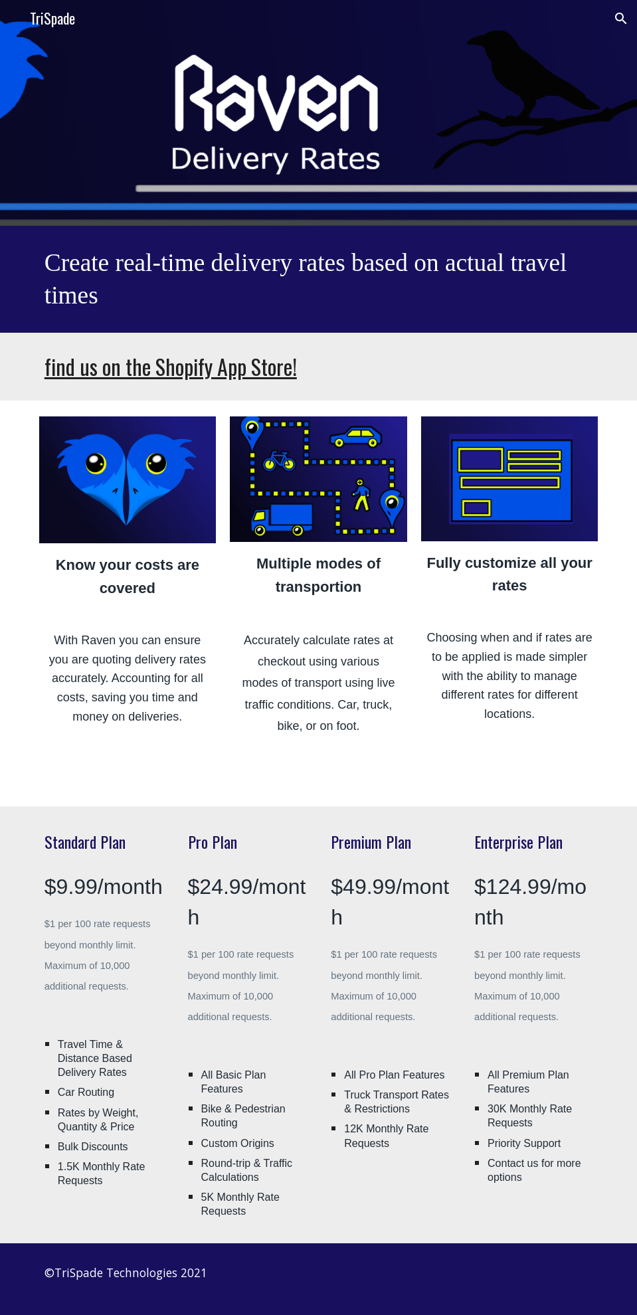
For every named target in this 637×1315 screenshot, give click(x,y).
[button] (621, 19)
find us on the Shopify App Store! (171, 366)
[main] (318, 279)
